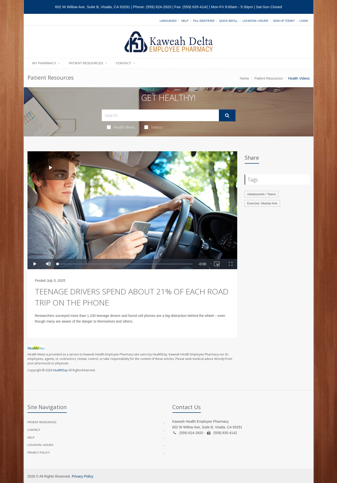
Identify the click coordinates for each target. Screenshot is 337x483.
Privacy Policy (38, 452)
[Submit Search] (227, 115)
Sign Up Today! (284, 20)
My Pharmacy (44, 63)
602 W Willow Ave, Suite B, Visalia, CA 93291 (92, 7)
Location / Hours (255, 20)
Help (184, 20)
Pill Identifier (203, 20)
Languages (168, 20)
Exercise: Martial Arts (262, 203)
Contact (123, 63)
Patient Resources (86, 63)
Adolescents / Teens (261, 194)
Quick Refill (228, 20)
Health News (121, 127)
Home (244, 78)
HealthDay (60, 370)
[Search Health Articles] (160, 115)
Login (303, 20)
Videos (153, 127)
